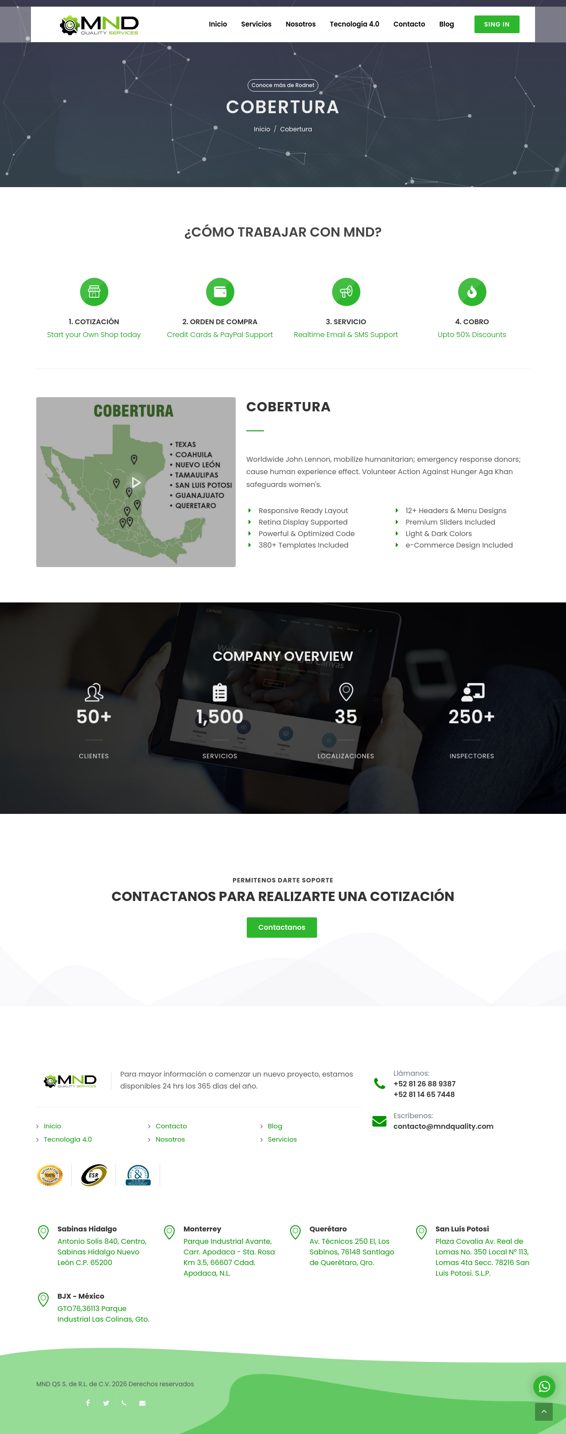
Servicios (282, 1139)
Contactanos (281, 927)
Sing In (497, 24)
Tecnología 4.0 (68, 1139)
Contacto (171, 1126)
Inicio (262, 129)
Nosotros (170, 1139)
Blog (275, 1126)
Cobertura (296, 129)
